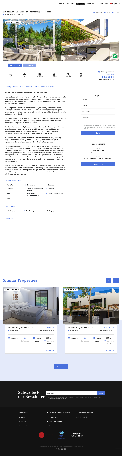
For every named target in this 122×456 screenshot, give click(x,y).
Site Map (22, 417)
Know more (98, 164)
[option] (31, 319)
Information (92, 3)
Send (98, 133)
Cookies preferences (85, 413)
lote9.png (30, 211)
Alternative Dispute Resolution (59, 413)
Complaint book (25, 426)
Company (70, 3)
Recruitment (23, 413)
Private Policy (53, 417)
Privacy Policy (102, 127)
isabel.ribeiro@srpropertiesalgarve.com (98, 158)
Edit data (22, 421)
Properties (80, 3)
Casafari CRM (65, 453)
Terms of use (53, 426)
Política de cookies (55, 421)
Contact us (103, 3)
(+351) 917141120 (98, 151)
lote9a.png (11, 211)
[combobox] (98, 111)
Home (61, 3)
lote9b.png (50, 211)
